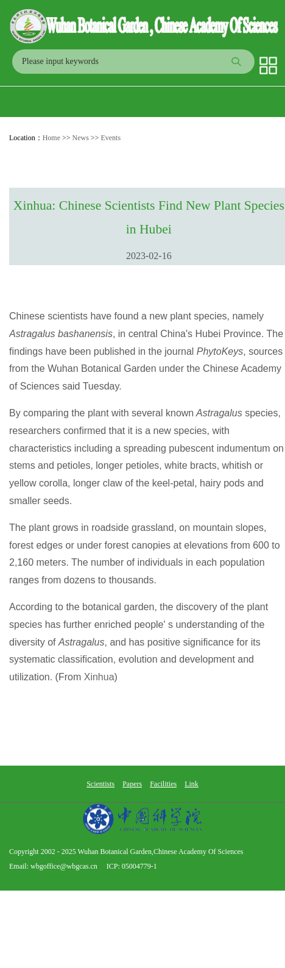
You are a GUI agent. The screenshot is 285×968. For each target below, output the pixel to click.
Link (192, 784)
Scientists (100, 784)
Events (110, 137)
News (80, 137)
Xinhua (99, 677)
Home (51, 137)
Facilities (163, 784)
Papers (132, 784)
